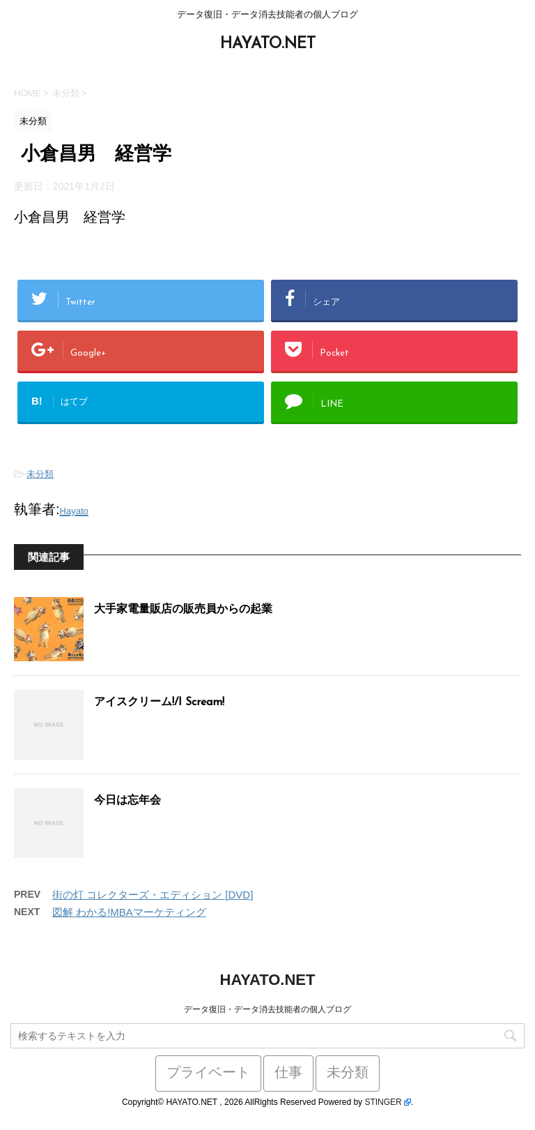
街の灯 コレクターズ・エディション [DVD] (152, 895)
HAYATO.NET (268, 44)
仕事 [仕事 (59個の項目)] (288, 1073)
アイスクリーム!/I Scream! (159, 702)
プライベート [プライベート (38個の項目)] (208, 1073)
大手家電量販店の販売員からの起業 (183, 609)
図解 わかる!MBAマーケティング (129, 912)
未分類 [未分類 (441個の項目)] (348, 1073)
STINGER (382, 1102)
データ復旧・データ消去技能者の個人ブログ (267, 1009)
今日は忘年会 (127, 800)
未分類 (40, 474)
